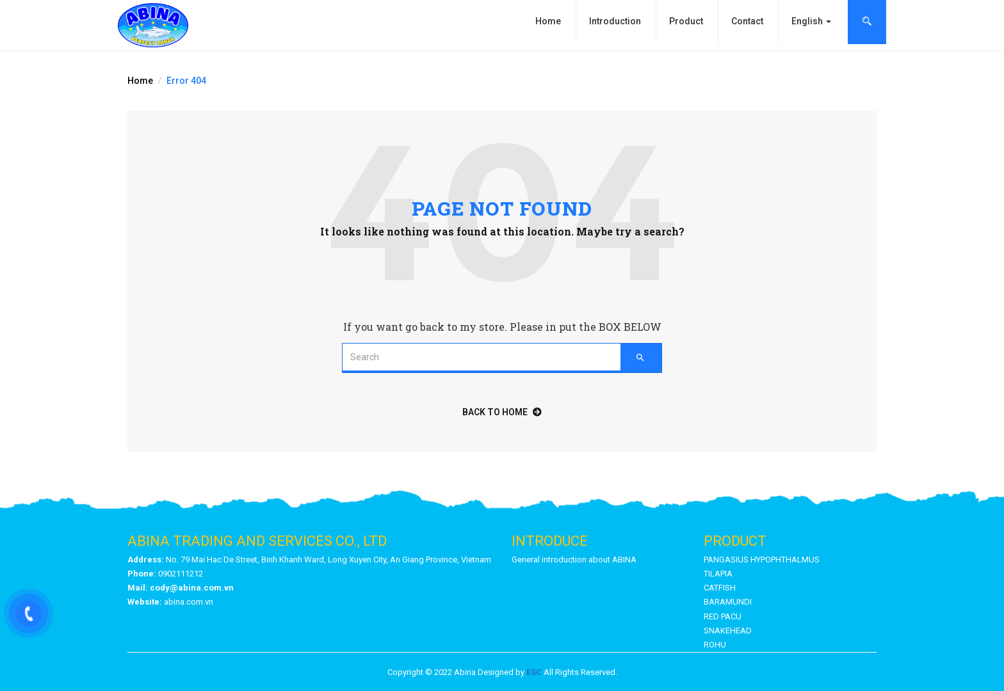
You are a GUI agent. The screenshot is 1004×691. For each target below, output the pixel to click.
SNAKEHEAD (728, 630)
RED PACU (722, 616)
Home (548, 21)
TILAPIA (718, 573)
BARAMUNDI (728, 602)
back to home (502, 412)
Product (686, 21)
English (811, 21)
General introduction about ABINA (574, 559)
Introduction (615, 21)
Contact (747, 21)
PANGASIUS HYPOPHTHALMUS (762, 559)
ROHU (715, 644)
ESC (534, 672)
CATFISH (720, 587)
